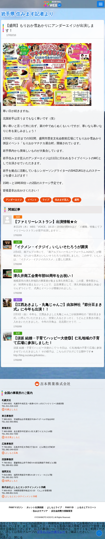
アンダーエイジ (14, 199)
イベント (32, 199)
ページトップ (99, 533)
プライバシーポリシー (51, 531)
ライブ (45, 199)
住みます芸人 (62, 199)
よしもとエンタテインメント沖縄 (21, 496)
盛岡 (76, 199)
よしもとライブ (54, 507)
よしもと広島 (11, 453)
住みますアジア (40, 511)
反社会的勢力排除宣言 (61, 511)
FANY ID (69, 507)
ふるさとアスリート (86, 507)
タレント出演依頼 (34, 507)
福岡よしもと (11, 480)
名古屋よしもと (12, 437)
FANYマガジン (16, 507)
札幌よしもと (11, 409)
